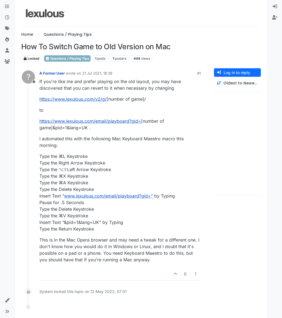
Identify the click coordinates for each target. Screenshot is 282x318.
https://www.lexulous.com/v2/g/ (73, 99)
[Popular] (7, 39)
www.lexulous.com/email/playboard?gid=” (108, 196)
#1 (199, 73)
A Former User (52, 73)
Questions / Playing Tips (67, 58)
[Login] (275, 6)
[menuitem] (275, 6)
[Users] (7, 50)
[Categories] (7, 6)
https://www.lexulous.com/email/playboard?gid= (90, 121)
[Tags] (7, 28)
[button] (7, 300)
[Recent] (7, 17)
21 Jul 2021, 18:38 (97, 73)
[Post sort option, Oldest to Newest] (237, 83)
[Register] (275, 17)
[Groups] (7, 61)
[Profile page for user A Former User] (28, 77)
